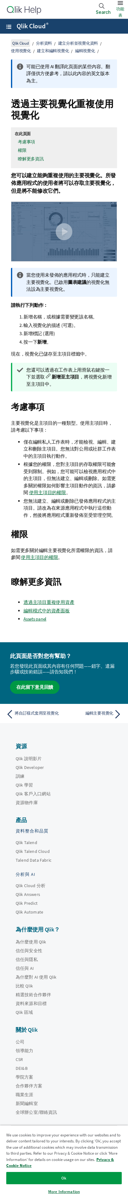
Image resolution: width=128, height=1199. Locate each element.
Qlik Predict (27, 903)
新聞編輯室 (27, 1103)
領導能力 (24, 1050)
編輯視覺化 (85, 50)
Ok (63, 1178)
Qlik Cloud (33, 26)
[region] (64, 1162)
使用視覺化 (21, 50)
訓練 (20, 776)
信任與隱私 (27, 959)
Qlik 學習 (24, 785)
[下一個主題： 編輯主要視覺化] (94, 714)
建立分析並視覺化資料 (78, 43)
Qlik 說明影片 (29, 758)
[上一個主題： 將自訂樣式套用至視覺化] (34, 714)
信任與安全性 (29, 950)
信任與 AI (25, 968)
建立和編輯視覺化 (53, 50)
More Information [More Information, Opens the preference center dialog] (64, 1191)
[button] (64, 231)
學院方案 (24, 1077)
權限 (22, 150)
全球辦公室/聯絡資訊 (36, 1112)
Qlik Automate (29, 912)
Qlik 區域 (24, 1012)
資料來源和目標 (31, 1003)
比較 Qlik (24, 986)
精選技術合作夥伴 (33, 994)
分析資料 (44, 43)
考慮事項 (26, 142)
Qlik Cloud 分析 (30, 885)
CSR (19, 1059)
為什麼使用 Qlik (31, 942)
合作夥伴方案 (29, 1086)
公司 (20, 1042)
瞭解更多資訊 (31, 159)
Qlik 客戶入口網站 (33, 794)
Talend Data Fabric (33, 860)
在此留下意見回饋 (34, 687)
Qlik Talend (26, 842)
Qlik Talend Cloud (33, 851)
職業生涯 (24, 1094)
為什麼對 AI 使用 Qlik (36, 977)
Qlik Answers (28, 894)
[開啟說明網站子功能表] (8, 27)
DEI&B (22, 1068)
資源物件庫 (27, 802)
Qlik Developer (30, 767)
